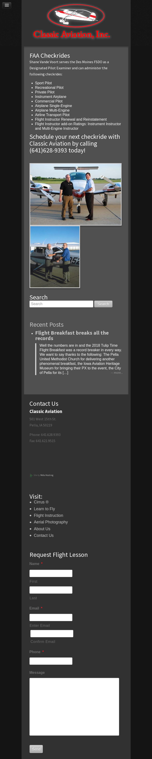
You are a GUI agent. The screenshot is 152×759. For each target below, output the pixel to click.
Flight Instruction (48, 515)
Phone (36, 652)
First (33, 581)
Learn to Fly (44, 509)
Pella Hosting (46, 475)
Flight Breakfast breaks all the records (72, 335)
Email (35, 608)
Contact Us (44, 535)
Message (37, 672)
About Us (42, 529)
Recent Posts (46, 324)
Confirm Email (43, 642)
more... (118, 373)
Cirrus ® (41, 502)
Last (33, 598)
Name (36, 564)
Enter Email (40, 625)
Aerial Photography (51, 522)
